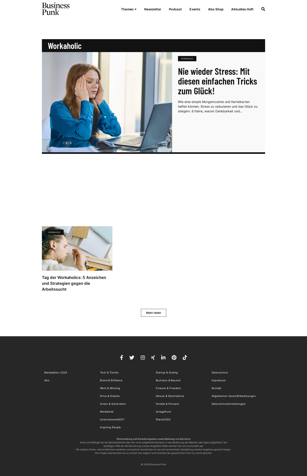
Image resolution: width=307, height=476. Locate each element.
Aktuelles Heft (242, 9)
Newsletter (152, 9)
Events (195, 9)
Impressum (219, 380)
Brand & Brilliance (111, 380)
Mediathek (107, 411)
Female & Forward (167, 403)
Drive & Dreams (110, 396)
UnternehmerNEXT (112, 419)
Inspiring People (110, 427)
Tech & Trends (109, 372)
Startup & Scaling (167, 372)
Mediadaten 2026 (55, 372)
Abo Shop (215, 9)
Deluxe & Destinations (170, 396)
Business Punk (56, 8)
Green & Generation (113, 403)
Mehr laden (153, 312)
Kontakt (216, 388)
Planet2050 (163, 419)
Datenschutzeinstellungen (229, 403)
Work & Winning (110, 388)
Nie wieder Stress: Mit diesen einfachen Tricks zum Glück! (217, 81)
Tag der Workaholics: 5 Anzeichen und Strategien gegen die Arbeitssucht (74, 283)
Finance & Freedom (168, 388)
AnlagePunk (163, 411)
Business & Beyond (168, 380)
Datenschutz (220, 372)
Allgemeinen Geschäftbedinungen (234, 396)
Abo (46, 380)
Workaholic (187, 59)
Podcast (175, 9)
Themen (128, 9)
